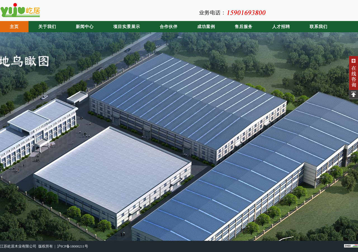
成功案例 (206, 26)
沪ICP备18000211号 (72, 246)
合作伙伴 (169, 26)
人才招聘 (281, 26)
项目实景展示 (126, 26)
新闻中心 (85, 26)
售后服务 (244, 26)
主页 (14, 26)
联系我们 (319, 26)
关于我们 (47, 26)
